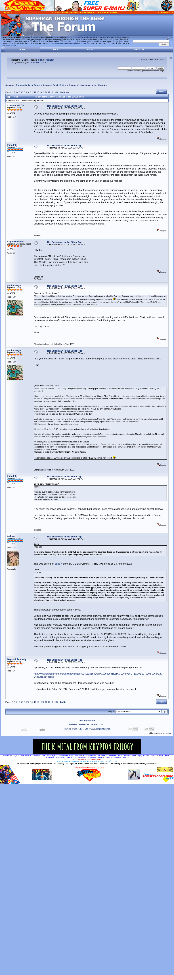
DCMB (94, 725)
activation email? (39, 62)
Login (90, 49)
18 (52, 92)
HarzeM (168, 733)
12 (35, 92)
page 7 (58, 563)
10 (28, 92)
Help (55, 49)
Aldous (11, 536)
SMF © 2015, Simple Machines (97, 729)
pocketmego (14, 285)
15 (43, 92)
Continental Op (15, 105)
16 (46, 92)
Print (161, 91)
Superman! (74, 85)
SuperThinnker (15, 241)
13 (38, 92)
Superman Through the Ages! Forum (22, 85)
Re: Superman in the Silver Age (64, 106)
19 (54, 92)
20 (57, 92)
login (40, 59)
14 (40, 92)
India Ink (12, 145)
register (50, 59)
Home (22, 49)
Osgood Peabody (16, 659)
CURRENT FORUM (87, 721)
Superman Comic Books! (54, 85)
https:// (98, 37)
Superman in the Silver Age (94, 85)
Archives (73, 725)
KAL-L (102, 725)
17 (49, 92)
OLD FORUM (83, 725)
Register (139, 49)
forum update (11, 45)
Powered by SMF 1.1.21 (73, 729)
